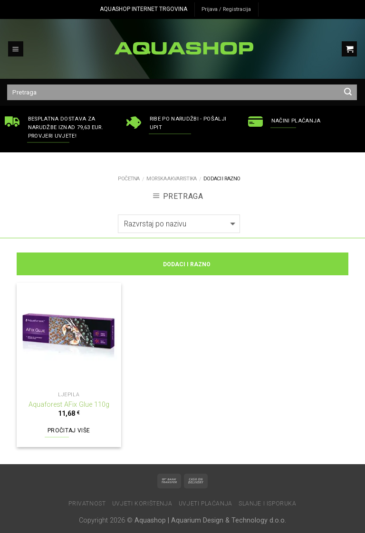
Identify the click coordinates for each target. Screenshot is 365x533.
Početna (129, 179)
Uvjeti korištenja (142, 503)
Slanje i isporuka (267, 503)
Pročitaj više (69, 430)
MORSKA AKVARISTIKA (171, 179)
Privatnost (87, 503)
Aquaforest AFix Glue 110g (69, 405)
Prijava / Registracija (226, 9)
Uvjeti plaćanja (205, 503)
